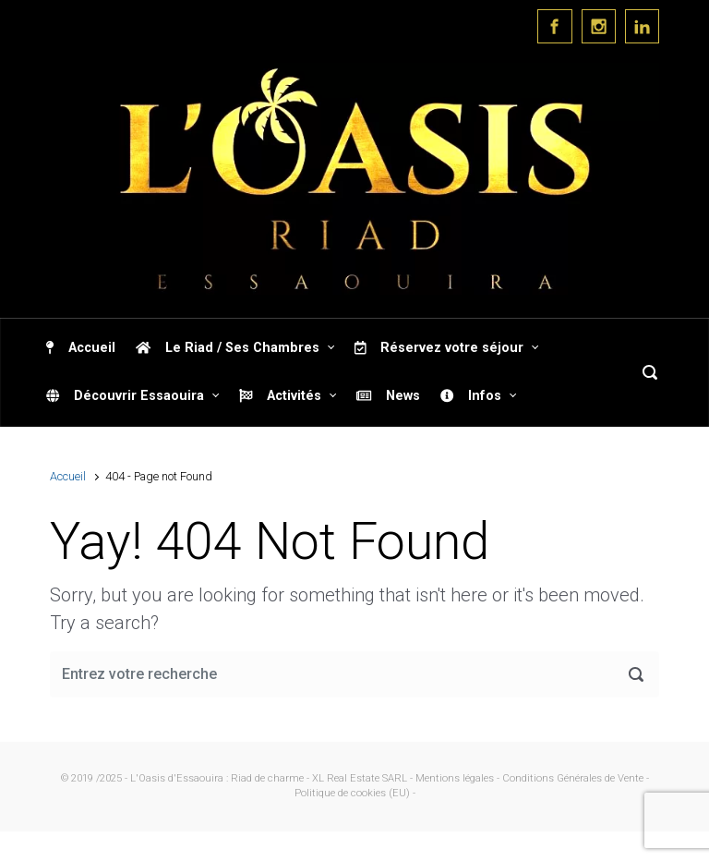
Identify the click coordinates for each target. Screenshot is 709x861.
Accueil (68, 476)
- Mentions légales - (454, 778)
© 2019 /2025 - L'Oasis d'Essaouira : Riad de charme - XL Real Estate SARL (234, 778)
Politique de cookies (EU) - (354, 793)
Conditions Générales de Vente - (575, 778)
